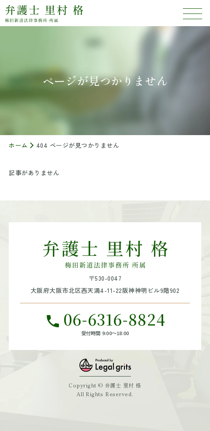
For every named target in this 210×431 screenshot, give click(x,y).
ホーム (18, 145)
